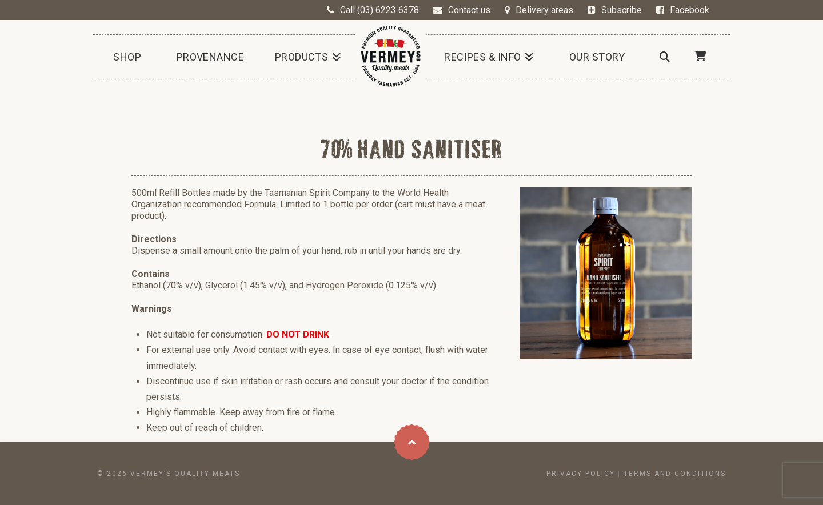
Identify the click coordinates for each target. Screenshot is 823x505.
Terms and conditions (675, 474)
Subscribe (621, 10)
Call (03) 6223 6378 (379, 10)
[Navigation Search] (664, 57)
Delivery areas (544, 10)
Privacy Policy (580, 474)
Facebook (689, 10)
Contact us (469, 10)
